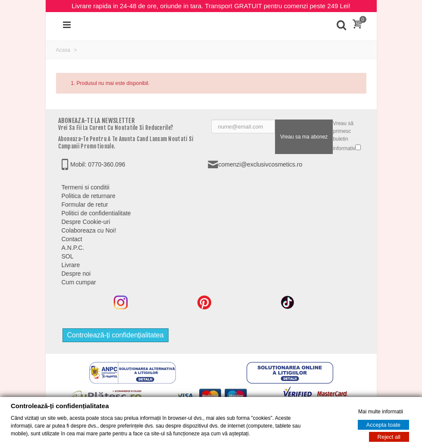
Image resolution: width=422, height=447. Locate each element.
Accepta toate (383, 425)
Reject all (389, 437)
